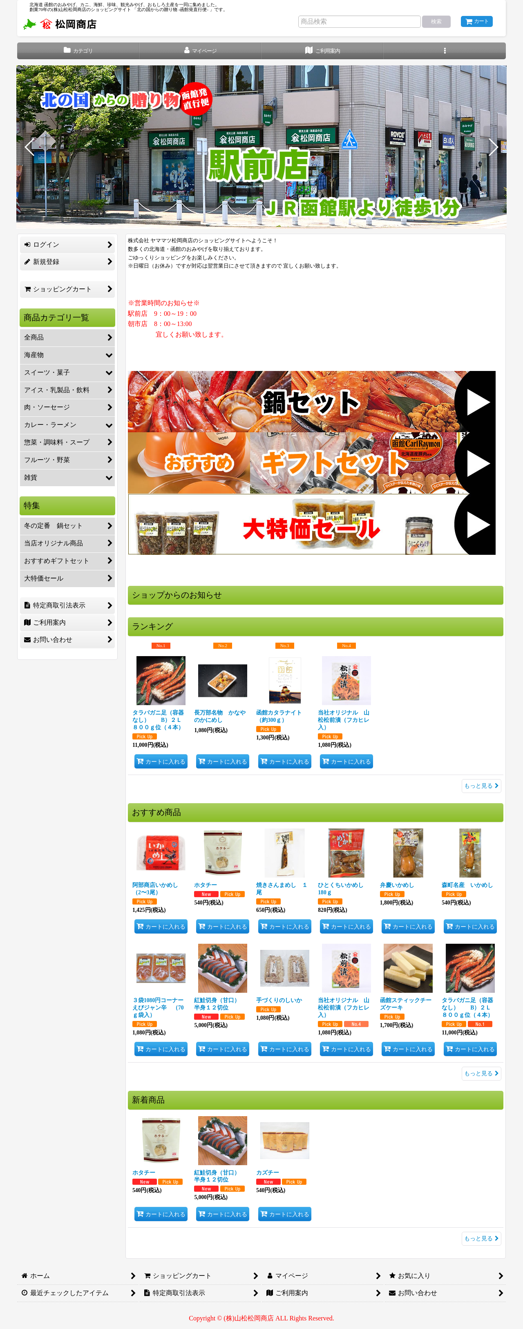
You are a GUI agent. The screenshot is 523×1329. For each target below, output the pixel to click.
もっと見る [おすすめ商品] (481, 1073)
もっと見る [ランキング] (481, 786)
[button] (445, 50)
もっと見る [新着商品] (481, 1238)
